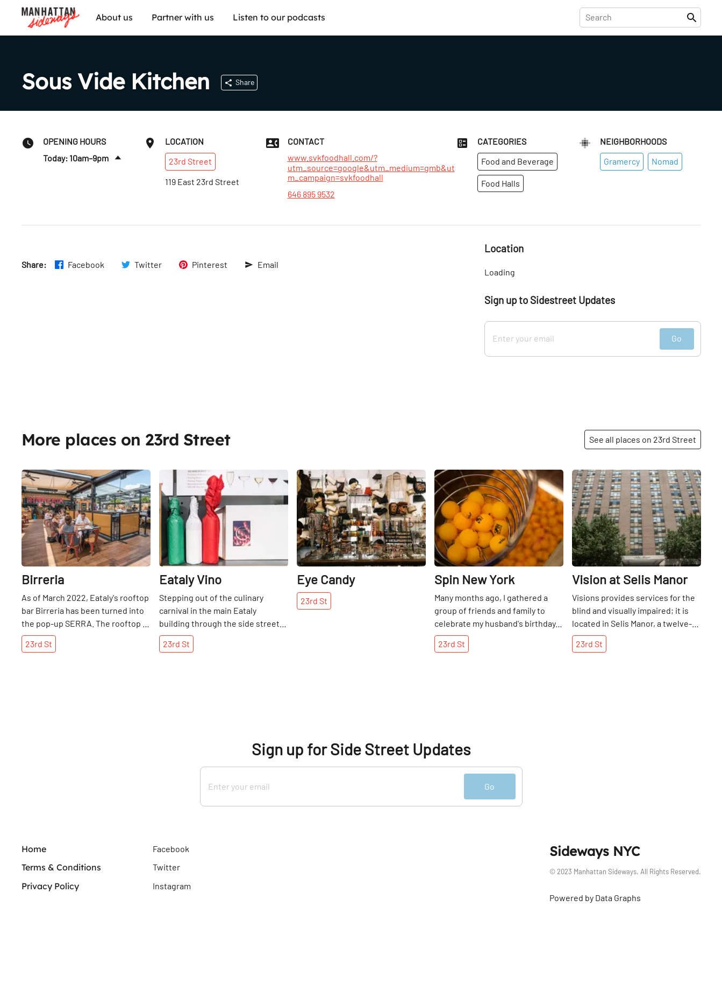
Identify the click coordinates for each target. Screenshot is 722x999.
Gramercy (622, 161)
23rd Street (190, 161)
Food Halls (500, 183)
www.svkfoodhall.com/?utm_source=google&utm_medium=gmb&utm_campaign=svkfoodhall (371, 167)
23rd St (38, 644)
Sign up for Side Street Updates (361, 749)
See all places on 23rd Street (642, 439)
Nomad (665, 161)
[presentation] (635, 17)
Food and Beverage (517, 161)
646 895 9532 (311, 194)
